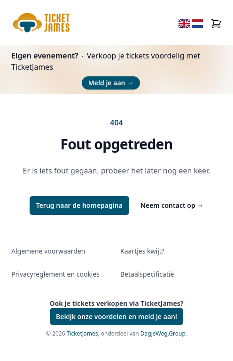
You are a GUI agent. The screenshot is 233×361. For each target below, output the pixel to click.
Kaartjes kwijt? (142, 250)
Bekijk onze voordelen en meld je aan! (116, 316)
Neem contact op (171, 205)
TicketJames (82, 333)
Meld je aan (110, 82)
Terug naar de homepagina (79, 205)
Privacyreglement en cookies (55, 274)
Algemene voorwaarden (48, 250)
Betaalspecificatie (147, 274)
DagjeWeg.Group (163, 333)
